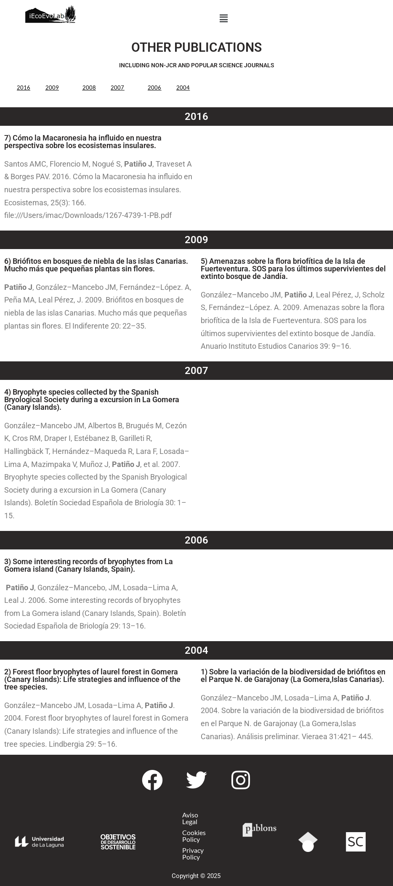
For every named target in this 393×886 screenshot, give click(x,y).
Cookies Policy (194, 835)
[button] (224, 18)
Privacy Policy (193, 853)
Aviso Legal (191, 818)
